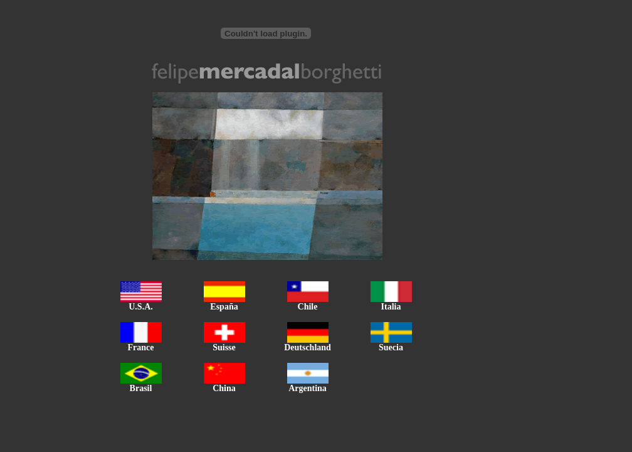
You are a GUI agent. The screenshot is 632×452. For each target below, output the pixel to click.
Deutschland (307, 343)
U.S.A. (141, 302)
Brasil (141, 384)
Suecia (391, 343)
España (224, 302)
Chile (308, 302)
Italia (391, 302)
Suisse (224, 343)
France (141, 343)
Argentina (308, 384)
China (224, 384)
